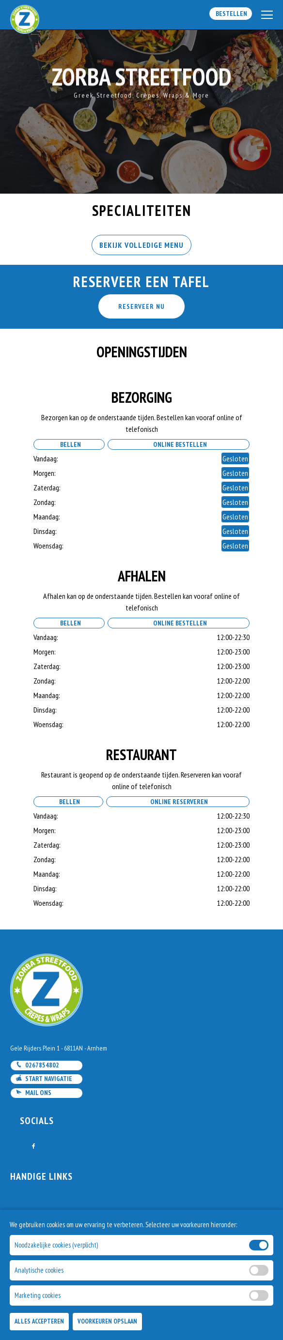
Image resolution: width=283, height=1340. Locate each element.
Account (24, 1237)
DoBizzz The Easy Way (240, 1296)
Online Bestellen (178, 444)
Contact (23, 1212)
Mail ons (33, 1092)
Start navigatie (44, 1078)
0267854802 (37, 1065)
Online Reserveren (177, 801)
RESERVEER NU (141, 306)
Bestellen (230, 13)
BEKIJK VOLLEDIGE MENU (141, 245)
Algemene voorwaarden (47, 1250)
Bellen (69, 444)
